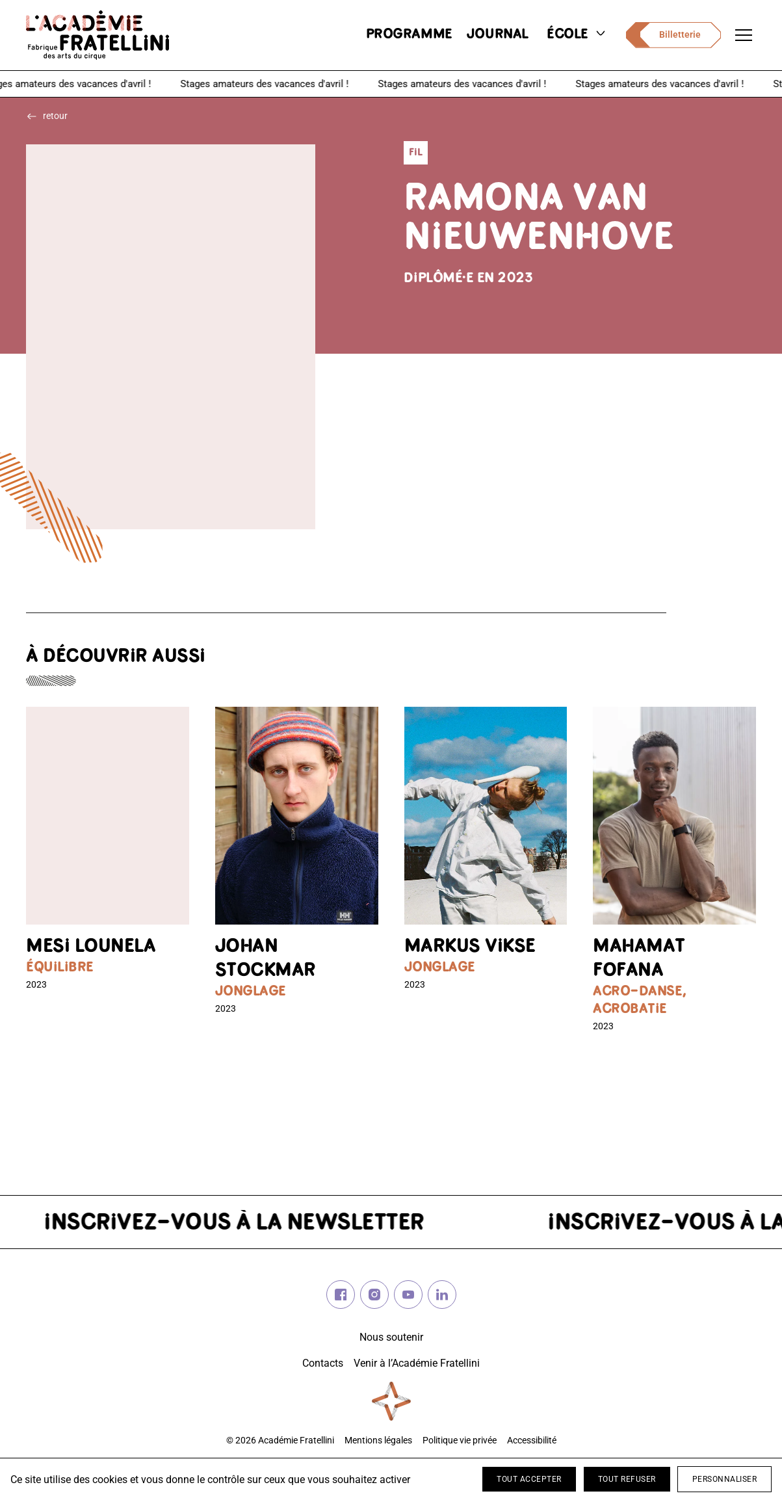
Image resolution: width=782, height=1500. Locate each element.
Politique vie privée (460, 1440)
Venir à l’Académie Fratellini (417, 1363)
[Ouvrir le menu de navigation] (743, 35)
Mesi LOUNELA (90, 947)
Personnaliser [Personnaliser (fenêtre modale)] (724, 1479)
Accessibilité (531, 1440)
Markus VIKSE (470, 947)
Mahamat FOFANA (639, 959)
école (577, 35)
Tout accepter (529, 1479)
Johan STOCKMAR (265, 959)
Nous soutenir (391, 1337)
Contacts (322, 1363)
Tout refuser (627, 1479)
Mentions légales (378, 1440)
